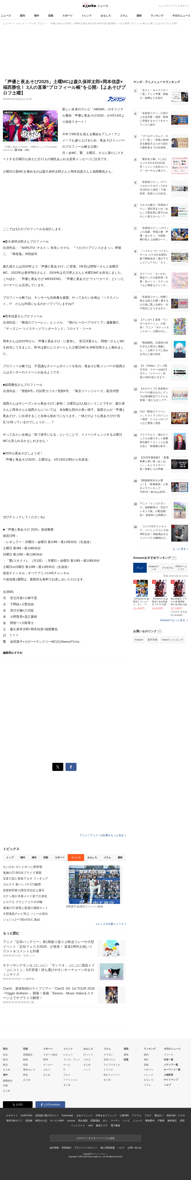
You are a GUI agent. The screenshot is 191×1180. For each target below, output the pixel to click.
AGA (90, 1125)
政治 (5, 1064)
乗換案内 (149, 1120)
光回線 (28, 1120)
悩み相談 (82, 1120)
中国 (5, 1085)
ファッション (70, 1079)
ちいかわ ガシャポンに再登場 (22, 866)
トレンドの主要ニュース (110, 924)
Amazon (138, 639)
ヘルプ (167, 1084)
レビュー (68, 1054)
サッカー (48, 1064)
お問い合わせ (135, 1147)
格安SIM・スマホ (176, 1115)
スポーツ (67, 15)
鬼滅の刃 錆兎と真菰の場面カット (25, 907)
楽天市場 (152, 639)
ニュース (6, 15)
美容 (182, 1120)
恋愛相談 (95, 1120)
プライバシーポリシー (86, 1147)
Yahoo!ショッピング (172, 639)
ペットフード (78, 1125)
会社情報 (54, 1147)
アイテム (136, 1115)
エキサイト (184, 5)
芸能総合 (28, 1054)
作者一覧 (168, 1059)
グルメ (66, 1074)
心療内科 (124, 1115)
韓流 (25, 1074)
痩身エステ (102, 1125)
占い (105, 1120)
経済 (5, 1059)
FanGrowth (67, 1115)
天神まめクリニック (106, 1115)
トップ (9, 857)
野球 (45, 1059)
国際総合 (7, 1080)
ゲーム (66, 1064)
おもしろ (106, 15)
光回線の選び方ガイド (47, 1115)
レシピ (126, 1120)
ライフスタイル (112, 1064)
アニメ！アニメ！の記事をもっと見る (103, 835)
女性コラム (109, 1059)
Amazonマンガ (153, 568)
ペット (87, 1069)
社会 (5, 1054)
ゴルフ (46, 1069)
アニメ (139, 567)
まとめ (6, 1069)
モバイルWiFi (57, 1120)
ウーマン (115, 1120)
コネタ (87, 1059)
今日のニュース (181, 15)
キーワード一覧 (172, 1069)
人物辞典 (168, 1074)
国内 (22, 15)
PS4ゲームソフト (181, 568)
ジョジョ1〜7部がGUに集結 (21, 919)
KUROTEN (26, 1115)
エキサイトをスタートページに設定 (95, 1138)
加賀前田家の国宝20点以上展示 (24, 890)
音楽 (25, 1064)
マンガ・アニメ (71, 1059)
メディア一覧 (171, 1064)
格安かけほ (41, 1120)
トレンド (86, 15)
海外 (36, 15)
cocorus (71, 1120)
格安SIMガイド (14, 1120)
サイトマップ (171, 1079)
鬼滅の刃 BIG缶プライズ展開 (22, 872)
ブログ (147, 1115)
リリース (168, 1054)
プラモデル (167, 567)
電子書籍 (115, 1125)
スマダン (108, 1054)
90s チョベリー (112, 1074)
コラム (124, 15)
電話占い (159, 1115)
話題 (126, 1059)
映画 (25, 1059)
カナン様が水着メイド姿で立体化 (25, 896)
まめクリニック (84, 1115)
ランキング (157, 15)
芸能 (50, 15)
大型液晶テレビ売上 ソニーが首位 (25, 913)
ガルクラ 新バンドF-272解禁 (22, 884)
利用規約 (66, 1147)
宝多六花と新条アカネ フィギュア (25, 878)
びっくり (88, 1054)
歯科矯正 (172, 1120)
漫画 (139, 15)
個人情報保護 (107, 1147)
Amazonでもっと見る (172, 620)
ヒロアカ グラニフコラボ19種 (22, 902)
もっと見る (180, 548)
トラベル (108, 1069)
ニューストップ (167, 5)
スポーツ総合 (50, 1054)
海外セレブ (29, 1069)
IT (64, 1069)
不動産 (161, 1120)
